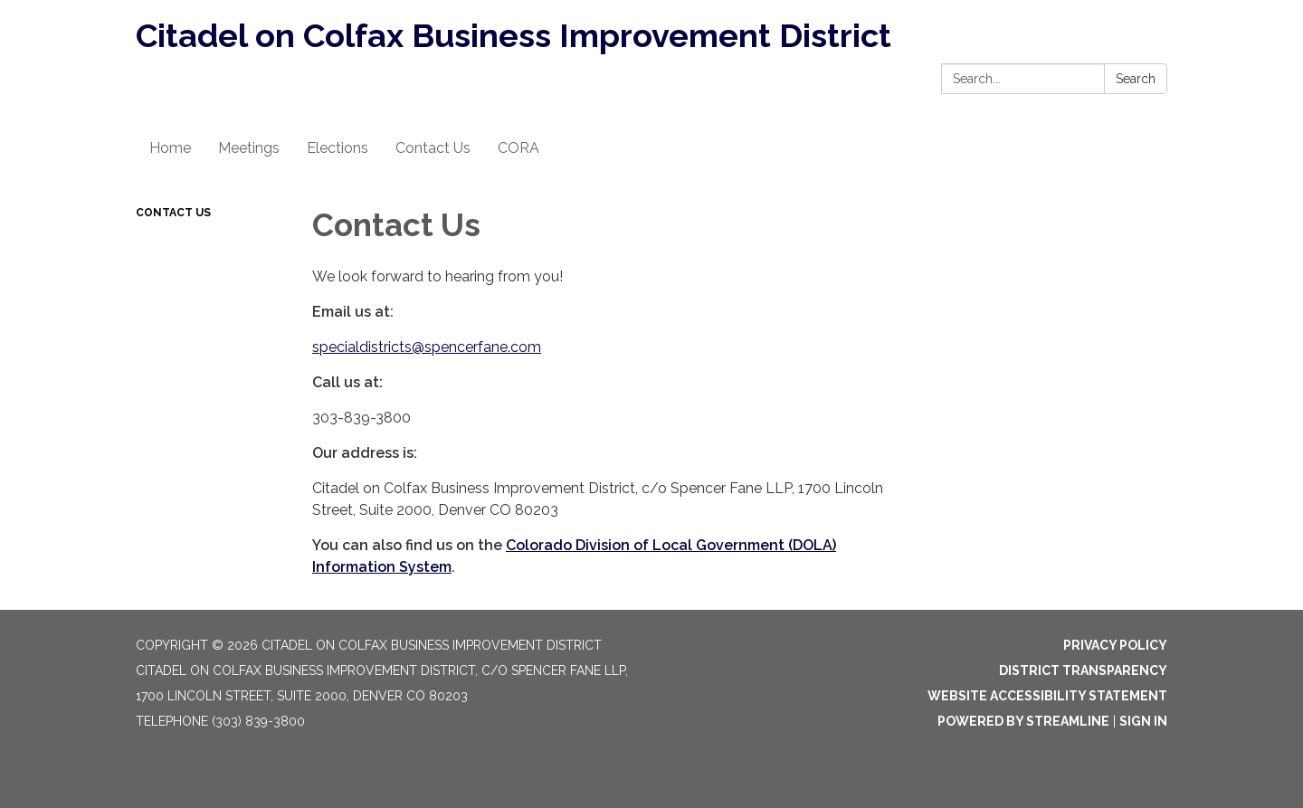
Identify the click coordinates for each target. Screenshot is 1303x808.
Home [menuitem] (170, 148)
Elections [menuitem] (337, 148)
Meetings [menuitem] (249, 148)
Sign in (1143, 721)
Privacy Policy (1115, 645)
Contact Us (173, 212)
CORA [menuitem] (518, 148)
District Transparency (1083, 670)
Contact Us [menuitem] (433, 148)
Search (1136, 78)
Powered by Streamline (1023, 721)
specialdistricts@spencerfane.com (426, 347)
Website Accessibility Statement (1047, 696)
